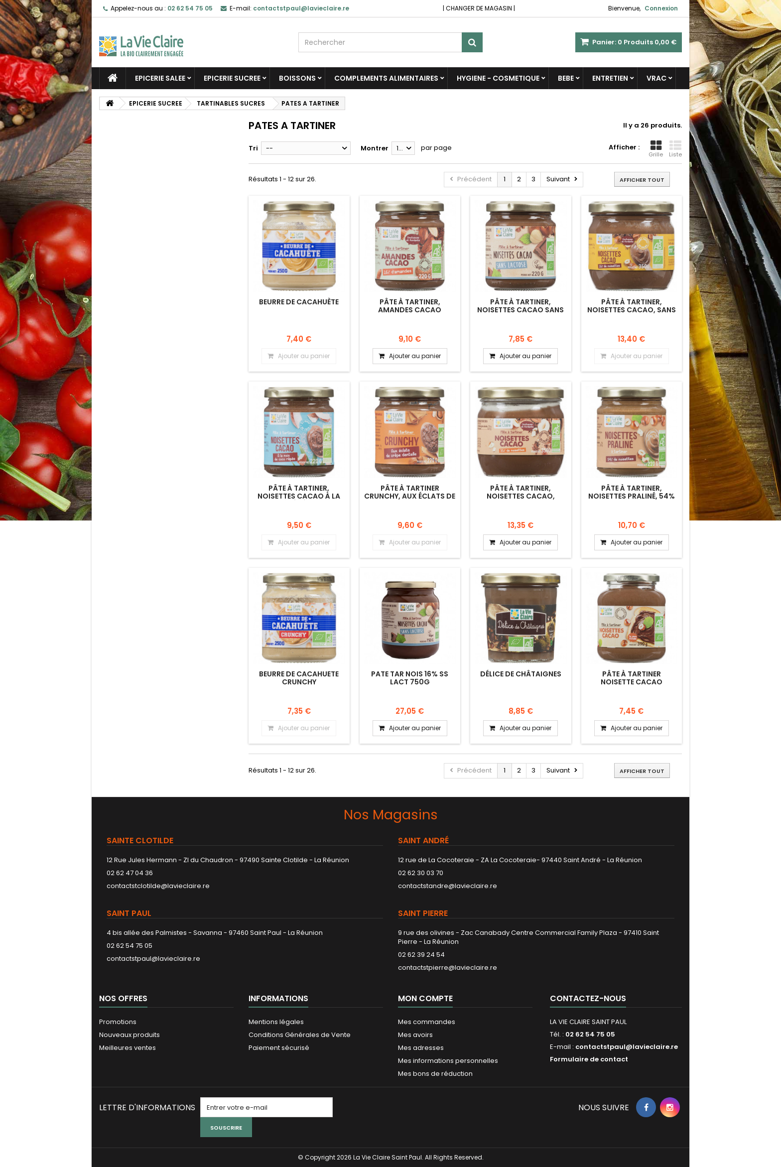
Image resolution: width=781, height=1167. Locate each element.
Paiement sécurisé (279, 1047)
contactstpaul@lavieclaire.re (153, 958)
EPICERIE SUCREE (232, 78)
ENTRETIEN (610, 78)
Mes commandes (426, 1022)
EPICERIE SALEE (160, 78)
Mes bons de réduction (435, 1073)
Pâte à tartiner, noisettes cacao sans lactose (520, 310)
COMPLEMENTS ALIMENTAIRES (386, 78)
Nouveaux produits (129, 1034)
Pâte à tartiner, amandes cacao (409, 306)
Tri (253, 148)
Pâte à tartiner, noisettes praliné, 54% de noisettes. (631, 496)
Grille (656, 148)
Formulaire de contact (589, 1059)
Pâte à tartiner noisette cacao (631, 678)
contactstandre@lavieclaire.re (447, 886)
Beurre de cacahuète (299, 302)
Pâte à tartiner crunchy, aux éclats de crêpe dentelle (409, 496)
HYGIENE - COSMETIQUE (498, 78)
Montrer (375, 148)
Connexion (661, 8)
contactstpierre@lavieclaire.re (447, 967)
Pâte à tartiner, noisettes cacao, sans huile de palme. (631, 310)
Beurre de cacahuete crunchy (299, 678)
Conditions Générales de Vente (300, 1034)
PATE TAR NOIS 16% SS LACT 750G (409, 678)
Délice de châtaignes (520, 674)
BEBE (566, 78)
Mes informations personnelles (448, 1060)
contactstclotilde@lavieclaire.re (158, 886)
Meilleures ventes (127, 1047)
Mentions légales (276, 1022)
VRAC (656, 78)
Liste (675, 148)
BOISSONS (297, 78)
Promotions (117, 1022)
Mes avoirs (415, 1034)
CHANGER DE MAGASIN (479, 8)
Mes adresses (421, 1047)
